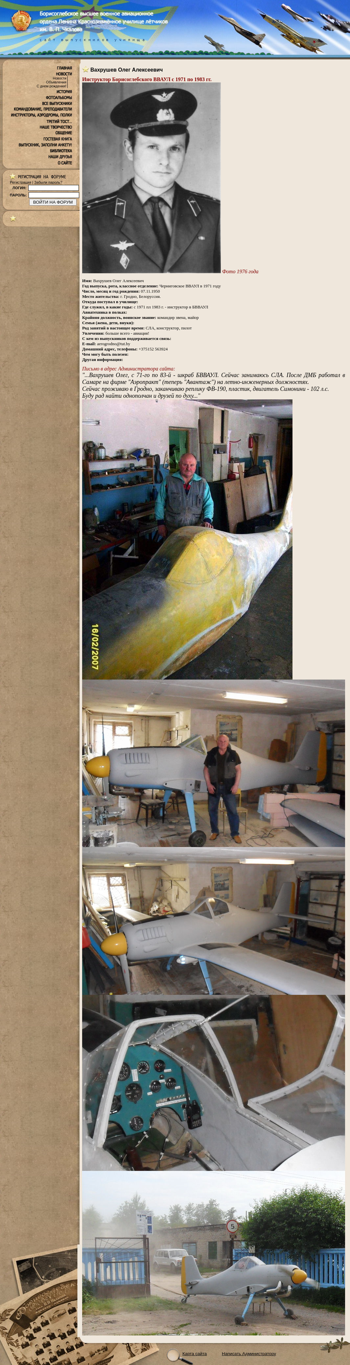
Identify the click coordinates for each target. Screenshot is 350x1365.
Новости (59, 78)
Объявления (56, 82)
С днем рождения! (51, 86)
